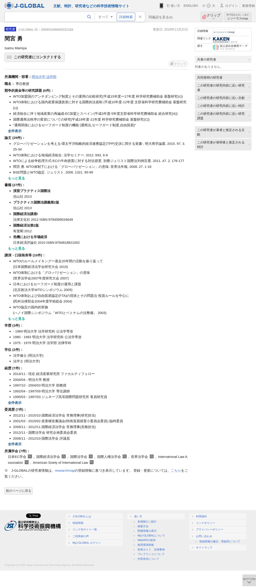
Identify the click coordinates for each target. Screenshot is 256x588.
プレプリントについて (151, 554)
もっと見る (16, 178)
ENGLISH (191, 5)
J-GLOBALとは (81, 516)
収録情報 (77, 523)
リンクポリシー (205, 523)
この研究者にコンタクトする (38, 58)
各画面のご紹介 (147, 521)
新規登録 (248, 5)
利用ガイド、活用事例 (151, 549)
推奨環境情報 (146, 544)
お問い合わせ (204, 536)
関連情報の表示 (147, 530)
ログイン (231, 5)
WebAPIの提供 (147, 540)
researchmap (65, 470)
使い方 (175, 5)
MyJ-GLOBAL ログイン (86, 542)
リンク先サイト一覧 (84, 529)
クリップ (213, 16)
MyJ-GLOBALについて (151, 535)
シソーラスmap (237, 17)
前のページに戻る (18, 490)
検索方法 (143, 526)
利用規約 (201, 516)
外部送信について (148, 558)
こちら (176, 470)
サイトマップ (204, 547)
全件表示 (15, 131)
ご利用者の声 (80, 536)
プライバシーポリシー (209, 529)
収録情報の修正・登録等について (219, 541)
